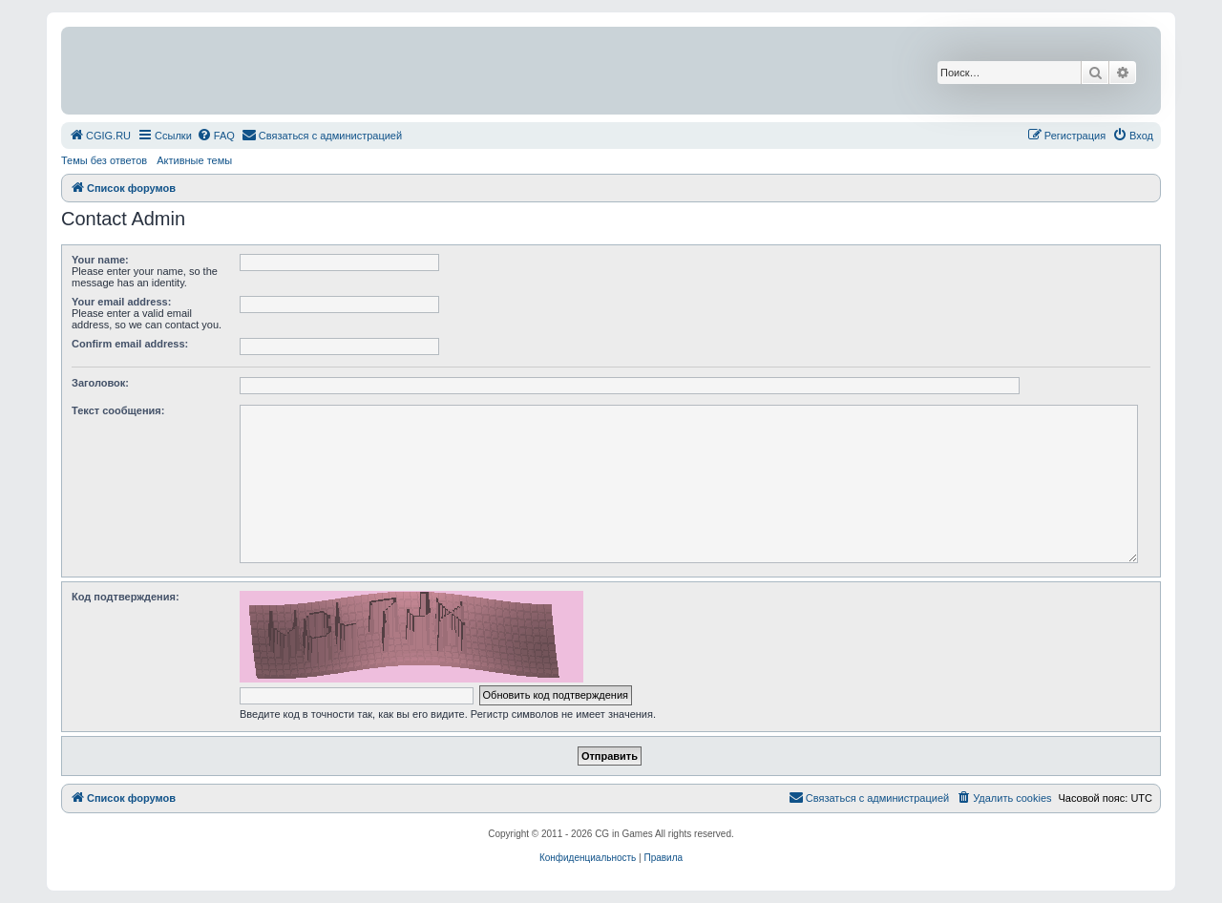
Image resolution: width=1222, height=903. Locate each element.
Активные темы (194, 160)
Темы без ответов (104, 160)
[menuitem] (100, 135)
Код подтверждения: (125, 596)
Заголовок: (100, 382)
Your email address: (121, 301)
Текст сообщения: (118, 410)
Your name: (100, 259)
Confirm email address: (130, 343)
